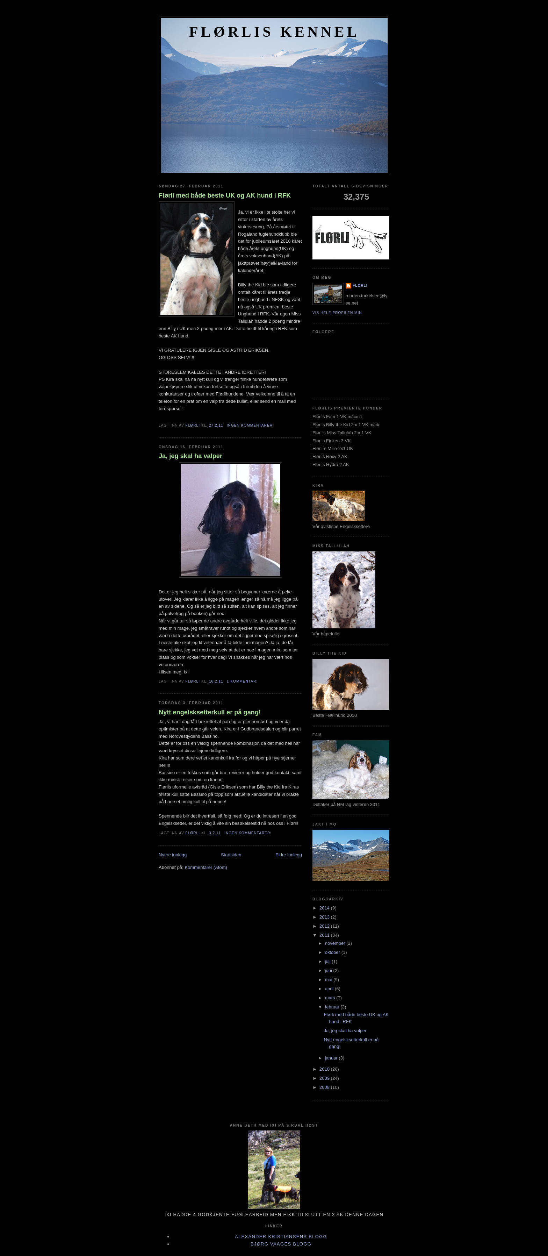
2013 (325, 917)
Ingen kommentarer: (251, 425)
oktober (333, 952)
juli (328, 961)
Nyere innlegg (173, 854)
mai (329, 979)
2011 (325, 935)
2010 (325, 1069)
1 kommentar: (243, 681)
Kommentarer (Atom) (206, 867)
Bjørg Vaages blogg (281, 1244)
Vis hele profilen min (337, 313)
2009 (325, 1078)
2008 (325, 1087)
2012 (325, 926)
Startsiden (231, 854)
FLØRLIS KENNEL (274, 32)
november (335, 943)
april (330, 988)
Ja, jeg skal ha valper (190, 455)
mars (331, 997)
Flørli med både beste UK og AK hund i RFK (225, 195)
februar (333, 1006)
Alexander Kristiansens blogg (281, 1236)
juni (329, 970)
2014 (325, 908)
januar (332, 1058)
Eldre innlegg (288, 854)
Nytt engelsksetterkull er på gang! (210, 712)
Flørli (360, 285)
